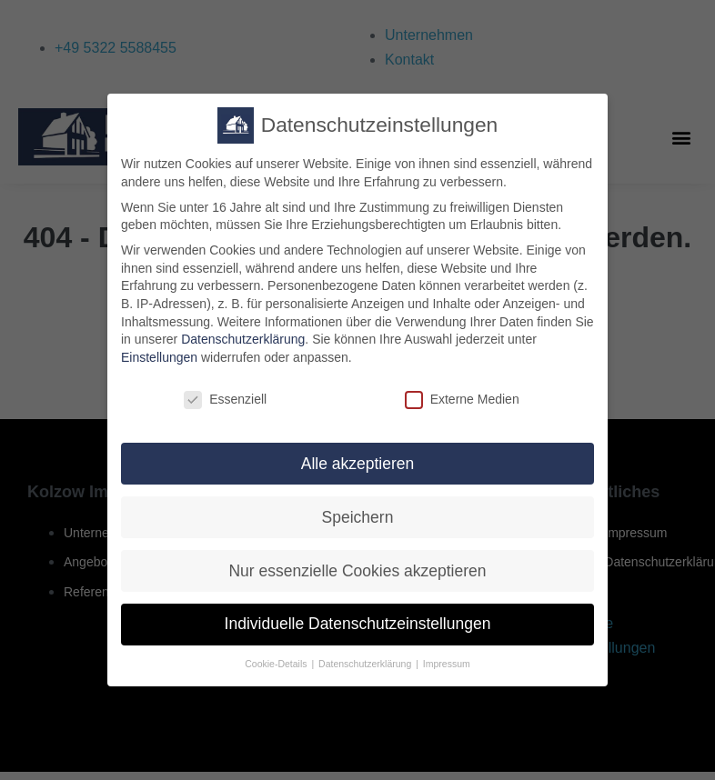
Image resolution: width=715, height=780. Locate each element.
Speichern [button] (358, 529)
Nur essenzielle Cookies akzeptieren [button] (357, 583)
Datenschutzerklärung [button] (366, 676)
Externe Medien (462, 411)
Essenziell (225, 411)
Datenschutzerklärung (243, 351)
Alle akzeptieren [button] (358, 475)
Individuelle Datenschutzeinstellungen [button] (358, 636)
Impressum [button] (446, 676)
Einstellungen (159, 369)
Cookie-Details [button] (277, 676)
